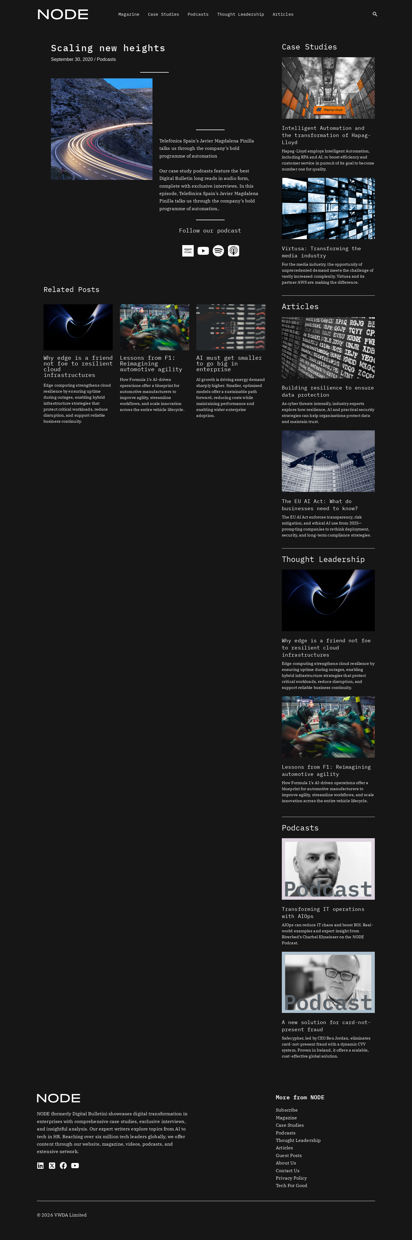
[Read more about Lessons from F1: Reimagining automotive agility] (154, 326)
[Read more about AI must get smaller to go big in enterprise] (231, 326)
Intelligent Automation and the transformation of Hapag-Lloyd (326, 135)
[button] (375, 14)
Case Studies (163, 14)
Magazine (128, 14)
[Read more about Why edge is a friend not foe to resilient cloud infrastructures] (78, 326)
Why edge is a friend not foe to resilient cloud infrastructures (78, 366)
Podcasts (198, 14)
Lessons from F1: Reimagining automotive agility (151, 363)
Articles (283, 14)
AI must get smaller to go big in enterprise (229, 363)
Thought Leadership (240, 14)
